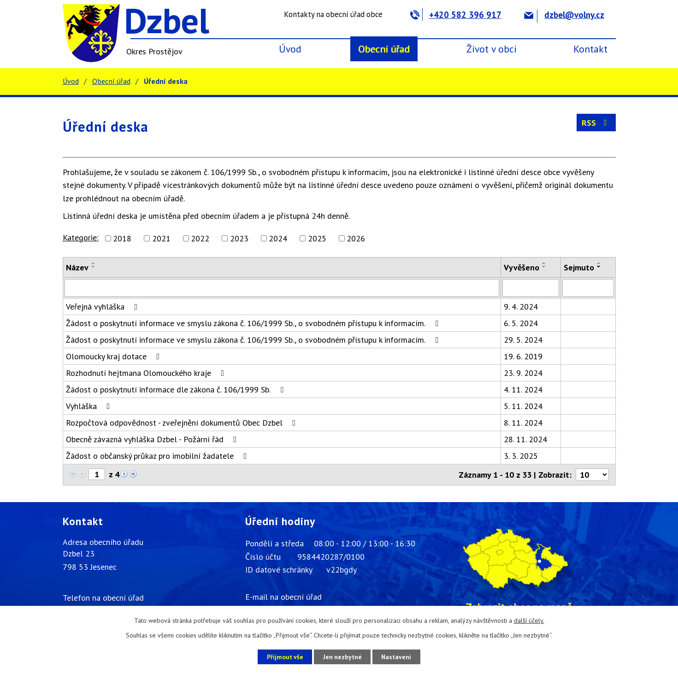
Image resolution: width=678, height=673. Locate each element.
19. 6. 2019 (523, 356)
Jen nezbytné (342, 656)
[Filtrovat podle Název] (282, 288)
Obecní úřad (384, 48)
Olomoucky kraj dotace (115, 356)
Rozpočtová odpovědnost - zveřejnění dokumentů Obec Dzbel (183, 422)
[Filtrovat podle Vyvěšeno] (531, 288)
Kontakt (590, 48)
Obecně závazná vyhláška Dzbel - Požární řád (153, 439)
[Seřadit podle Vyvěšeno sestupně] (544, 267)
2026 (356, 238)
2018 (122, 238)
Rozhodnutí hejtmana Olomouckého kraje (147, 373)
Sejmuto (579, 267)
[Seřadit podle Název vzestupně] (93, 263)
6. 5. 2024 (521, 323)
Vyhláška (90, 406)
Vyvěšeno (521, 267)
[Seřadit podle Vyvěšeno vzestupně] (544, 263)
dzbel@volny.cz (564, 14)
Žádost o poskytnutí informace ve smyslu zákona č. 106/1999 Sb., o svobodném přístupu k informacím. (254, 323)
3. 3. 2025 (521, 456)
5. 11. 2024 (523, 406)
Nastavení (398, 656)
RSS (596, 122)
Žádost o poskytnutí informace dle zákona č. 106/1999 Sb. (176, 389)
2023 (239, 238)
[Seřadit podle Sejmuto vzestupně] (599, 263)
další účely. (529, 620)
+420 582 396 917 (455, 14)
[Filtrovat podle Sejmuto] (587, 288)
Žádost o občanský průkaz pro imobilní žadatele (158, 456)
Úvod (290, 48)
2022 (200, 238)
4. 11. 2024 (523, 389)
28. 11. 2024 (525, 439)
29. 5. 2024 (523, 339)
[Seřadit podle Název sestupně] (93, 267)
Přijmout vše (282, 656)
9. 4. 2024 (521, 306)
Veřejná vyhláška (103, 306)
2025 (317, 238)
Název (77, 267)
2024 (278, 238)
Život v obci (491, 48)
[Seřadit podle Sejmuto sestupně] (599, 267)
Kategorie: (81, 237)
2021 (161, 238)
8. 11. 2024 (523, 422)
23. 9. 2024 (523, 373)
